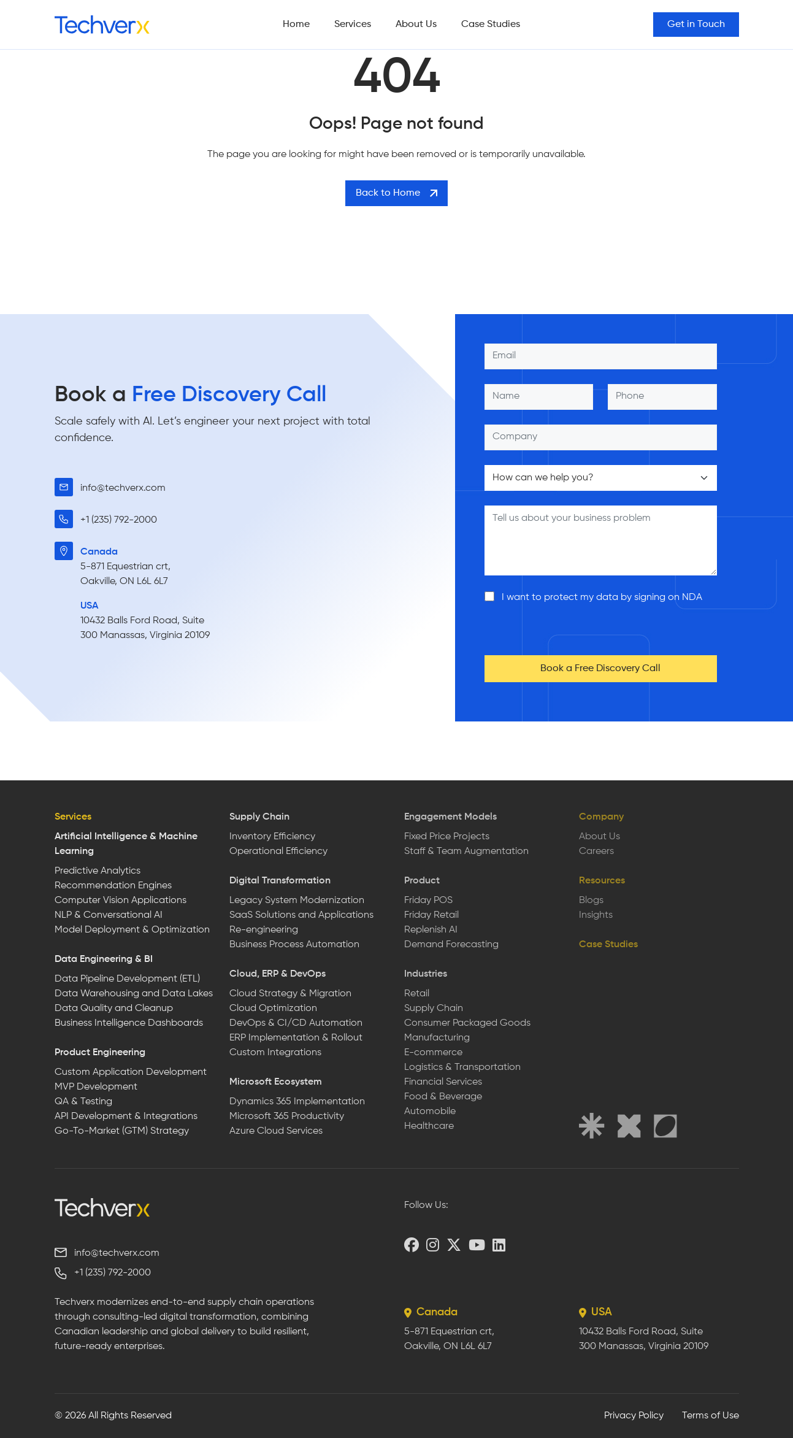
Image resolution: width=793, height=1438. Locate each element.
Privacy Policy (634, 1416)
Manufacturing (437, 1038)
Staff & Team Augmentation (466, 851)
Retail (416, 994)
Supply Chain (259, 817)
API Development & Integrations (126, 1116)
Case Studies (490, 24)
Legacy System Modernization (296, 900)
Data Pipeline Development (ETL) (127, 979)
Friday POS (428, 900)
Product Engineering (100, 1053)
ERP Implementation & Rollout (295, 1038)
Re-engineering (263, 930)
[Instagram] (432, 1244)
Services (352, 24)
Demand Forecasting (451, 945)
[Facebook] (411, 1244)
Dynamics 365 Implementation (297, 1102)
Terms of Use (710, 1416)
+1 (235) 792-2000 (118, 520)
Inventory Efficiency (272, 837)
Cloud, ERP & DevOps (277, 974)
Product (422, 881)
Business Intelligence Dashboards (129, 1023)
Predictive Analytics (97, 871)
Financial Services (443, 1082)
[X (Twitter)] (453, 1244)
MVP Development (96, 1087)
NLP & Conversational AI (109, 915)
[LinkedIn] (498, 1244)
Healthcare (429, 1126)
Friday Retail (431, 915)
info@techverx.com (123, 488)
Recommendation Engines (113, 886)
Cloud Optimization (273, 1008)
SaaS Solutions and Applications (301, 915)
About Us (416, 24)
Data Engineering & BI (104, 959)
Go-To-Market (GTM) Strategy (122, 1131)
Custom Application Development (131, 1072)
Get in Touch (696, 24)
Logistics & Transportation (462, 1067)
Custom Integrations (275, 1053)
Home (296, 24)
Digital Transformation (280, 881)
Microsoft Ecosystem (275, 1082)
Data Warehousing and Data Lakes (134, 994)
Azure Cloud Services (276, 1131)
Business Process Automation (294, 945)
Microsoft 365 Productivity (286, 1116)
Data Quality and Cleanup (114, 1008)
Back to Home (396, 193)
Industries (425, 974)
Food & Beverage (443, 1097)
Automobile (430, 1112)
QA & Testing (83, 1102)
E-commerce (433, 1053)
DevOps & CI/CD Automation (295, 1023)
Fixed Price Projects (446, 837)
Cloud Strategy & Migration (290, 994)
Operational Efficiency (278, 851)
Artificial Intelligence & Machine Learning (126, 844)
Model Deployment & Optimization (132, 930)
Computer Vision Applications (120, 900)
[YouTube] (477, 1244)
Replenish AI (431, 930)
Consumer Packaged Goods (467, 1023)
